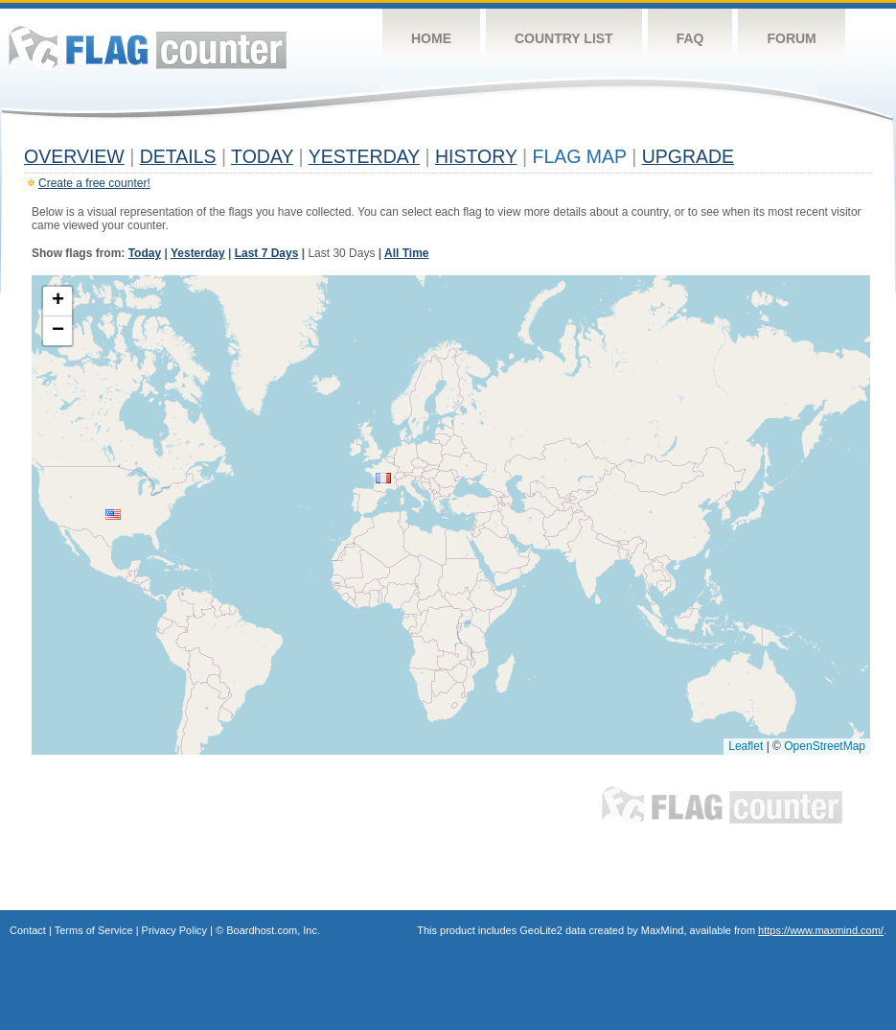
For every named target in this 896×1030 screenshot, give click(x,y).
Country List (564, 38)
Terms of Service (94, 930)
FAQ (690, 38)
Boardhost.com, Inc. (273, 930)
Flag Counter (148, 47)
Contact (28, 930)
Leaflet (745, 746)
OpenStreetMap (824, 746)
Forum (791, 38)
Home (431, 38)
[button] (113, 514)
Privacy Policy (174, 930)
